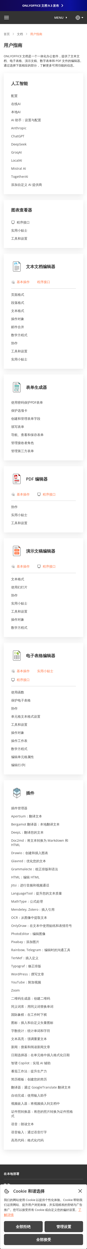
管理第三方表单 (22, 451)
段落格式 (17, 302)
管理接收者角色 (22, 443)
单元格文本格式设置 (25, 716)
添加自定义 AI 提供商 (26, 184)
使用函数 (17, 692)
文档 (20, 34)
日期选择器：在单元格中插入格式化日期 (40, 1055)
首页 (7, 34)
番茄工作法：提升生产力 (29, 1071)
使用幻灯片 (19, 587)
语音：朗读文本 (22, 1124)
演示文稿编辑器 (33, 550)
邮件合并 (17, 327)
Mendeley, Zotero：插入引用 (33, 909)
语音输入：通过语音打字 (29, 1132)
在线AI (16, 104)
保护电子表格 (21, 700)
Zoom (15, 990)
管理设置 (63, 1226)
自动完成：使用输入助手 (29, 1095)
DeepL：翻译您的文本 (27, 832)
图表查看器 (21, 210)
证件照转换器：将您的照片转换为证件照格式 (42, 1113)
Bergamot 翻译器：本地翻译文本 (35, 824)
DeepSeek (18, 144)
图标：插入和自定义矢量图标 (32, 1022)
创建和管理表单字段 (25, 418)
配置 (14, 96)
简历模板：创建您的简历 (29, 1079)
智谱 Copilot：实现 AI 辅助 (31, 1063)
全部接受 (43, 1239)
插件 (22, 792)
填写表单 (17, 426)
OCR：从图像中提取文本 (29, 917)
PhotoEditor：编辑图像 (28, 933)
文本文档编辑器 (33, 266)
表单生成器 (29, 387)
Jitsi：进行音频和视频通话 (30, 885)
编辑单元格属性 (22, 757)
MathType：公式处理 (27, 901)
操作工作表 (19, 740)
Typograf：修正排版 (26, 966)
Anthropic (18, 128)
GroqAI (16, 152)
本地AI (16, 112)
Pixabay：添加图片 (25, 942)
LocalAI (16, 160)
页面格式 (17, 294)
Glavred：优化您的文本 (28, 861)
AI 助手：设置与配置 (26, 120)
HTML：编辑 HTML (25, 877)
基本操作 (20, 282)
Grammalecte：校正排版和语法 (34, 869)
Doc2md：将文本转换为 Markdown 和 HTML (39, 842)
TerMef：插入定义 (25, 958)
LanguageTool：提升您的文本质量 (36, 893)
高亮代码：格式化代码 (27, 1140)
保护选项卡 (19, 410)
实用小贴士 (19, 230)
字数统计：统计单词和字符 (30, 1030)
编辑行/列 (18, 765)
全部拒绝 (23, 1226)
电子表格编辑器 (33, 655)
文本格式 (17, 310)
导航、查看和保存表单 (27, 434)
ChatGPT (17, 136)
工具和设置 (19, 238)
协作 (14, 343)
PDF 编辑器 (29, 478)
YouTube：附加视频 (26, 982)
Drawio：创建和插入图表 (29, 853)
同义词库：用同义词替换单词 (32, 1006)
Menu (59, 17)
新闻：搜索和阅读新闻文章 (30, 1047)
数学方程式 (19, 335)
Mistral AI (18, 168)
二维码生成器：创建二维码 (30, 998)
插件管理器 (19, 808)
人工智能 (19, 83)
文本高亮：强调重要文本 (29, 1039)
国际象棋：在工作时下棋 (29, 1014)
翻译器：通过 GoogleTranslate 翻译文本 (41, 1087)
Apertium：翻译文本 (26, 816)
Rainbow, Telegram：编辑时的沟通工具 (40, 950)
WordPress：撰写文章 (27, 974)
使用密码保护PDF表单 (27, 402)
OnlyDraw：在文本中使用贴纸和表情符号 (41, 925)
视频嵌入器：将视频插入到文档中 (35, 1103)
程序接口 (20, 222)
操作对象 (17, 319)
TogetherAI (19, 176)
